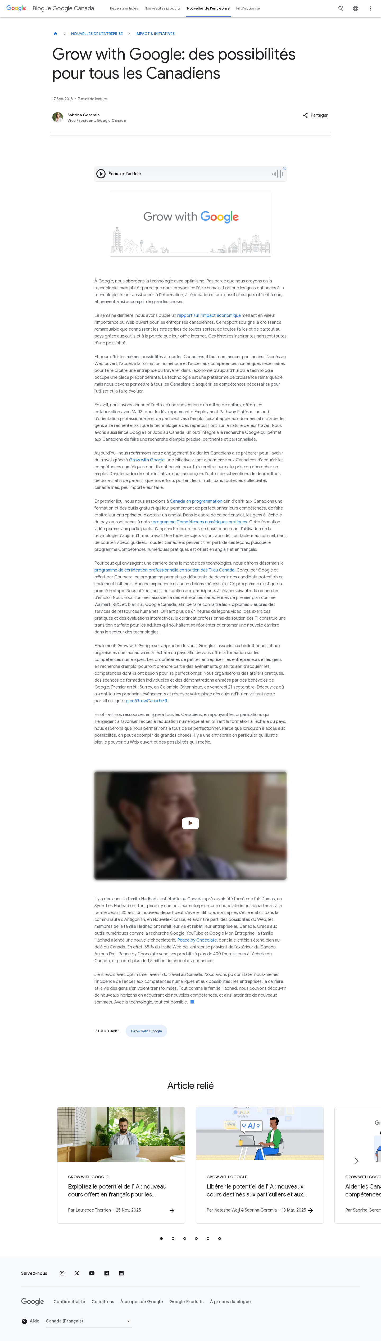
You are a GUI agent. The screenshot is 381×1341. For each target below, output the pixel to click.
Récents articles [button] (124, 8)
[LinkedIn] (121, 1273)
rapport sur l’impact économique (209, 315)
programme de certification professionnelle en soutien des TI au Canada (164, 570)
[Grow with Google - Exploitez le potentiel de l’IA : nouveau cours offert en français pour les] (121, 1165)
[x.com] (77, 1273)
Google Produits (186, 1301)
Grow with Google (147, 460)
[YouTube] (91, 1273)
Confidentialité (69, 1301)
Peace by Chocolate (197, 940)
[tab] (161, 1238)
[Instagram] (62, 1273)
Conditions (103, 1301)
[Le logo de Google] (32, 1301)
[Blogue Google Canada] (55, 33)
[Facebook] (106, 1273)
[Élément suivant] (356, 1161)
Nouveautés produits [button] (162, 8)
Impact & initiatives (155, 33)
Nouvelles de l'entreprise (97, 33)
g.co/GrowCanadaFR (146, 701)
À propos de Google (141, 1301)
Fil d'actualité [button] (248, 8)
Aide (30, 1321)
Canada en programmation (196, 501)
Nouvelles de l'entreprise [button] (208, 8)
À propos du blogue (230, 1301)
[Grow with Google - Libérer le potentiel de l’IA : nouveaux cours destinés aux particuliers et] (260, 1165)
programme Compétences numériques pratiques (200, 522)
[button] (315, 115)
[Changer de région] (89, 1321)
